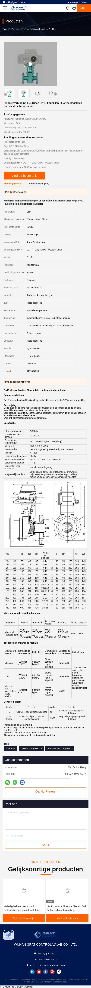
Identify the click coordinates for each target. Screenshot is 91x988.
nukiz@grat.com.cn (14, 2)
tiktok (58, 971)
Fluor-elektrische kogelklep (36, 29)
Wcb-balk (10, 748)
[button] (55, 94)
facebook (45, 971)
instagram (52, 971)
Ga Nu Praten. (45, 791)
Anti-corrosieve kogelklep (59, 748)
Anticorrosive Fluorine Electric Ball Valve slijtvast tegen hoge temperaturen (66, 908)
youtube (39, 971)
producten (16, 29)
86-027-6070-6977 (77, 2)
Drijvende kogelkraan (31, 748)
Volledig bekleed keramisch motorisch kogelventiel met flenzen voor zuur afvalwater (23, 908)
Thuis (5, 29)
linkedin (32, 971)
